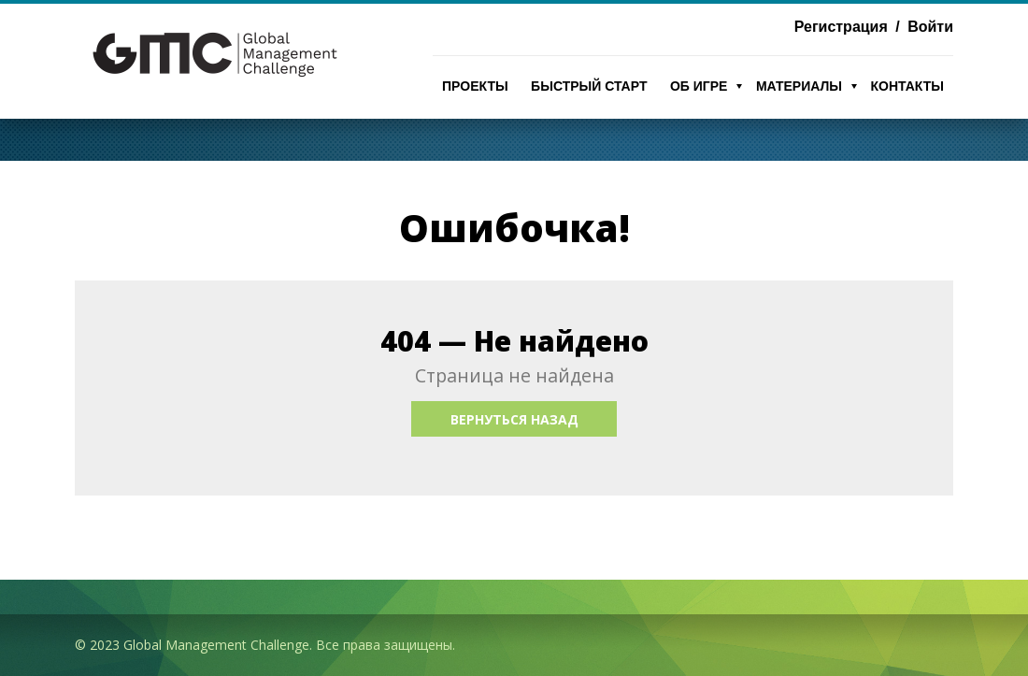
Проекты (475, 86)
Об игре (699, 86)
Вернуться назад (514, 419)
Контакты (907, 86)
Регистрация (841, 27)
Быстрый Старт (589, 86)
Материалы (799, 86)
